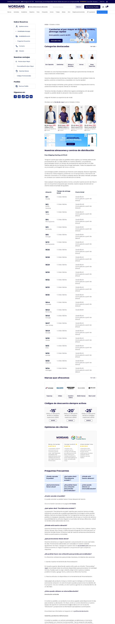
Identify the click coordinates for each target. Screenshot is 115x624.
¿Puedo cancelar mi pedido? (50, 437)
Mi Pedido (69, 463)
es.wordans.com (59, 501)
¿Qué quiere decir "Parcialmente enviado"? (70, 437)
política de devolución (78, 563)
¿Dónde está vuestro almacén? (92, 437)
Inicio (43, 24)
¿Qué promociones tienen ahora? (49, 445)
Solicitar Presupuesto (13, 1)
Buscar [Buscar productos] (79, 7)
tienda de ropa (56, 104)
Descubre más (53, 42)
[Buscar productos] (65, 7)
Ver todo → (100, 49)
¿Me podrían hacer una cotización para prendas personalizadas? (72, 447)
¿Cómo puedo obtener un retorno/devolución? (93, 445)
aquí (94, 520)
